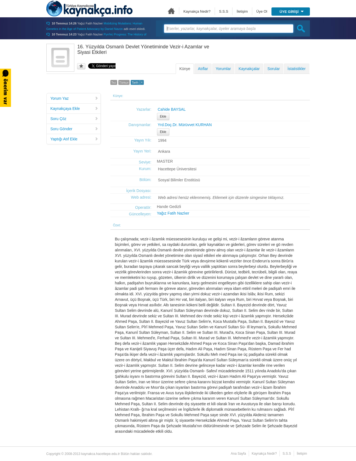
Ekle (163, 116)
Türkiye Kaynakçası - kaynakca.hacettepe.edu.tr (89, 8)
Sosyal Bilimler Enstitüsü (179, 180)
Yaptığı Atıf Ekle (74, 139)
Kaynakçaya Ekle (74, 108)
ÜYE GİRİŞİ (292, 12)
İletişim (242, 11)
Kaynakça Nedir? (197, 11)
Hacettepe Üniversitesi (177, 169)
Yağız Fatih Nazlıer (173, 213)
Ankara (164, 151)
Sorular (273, 68)
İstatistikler (296, 68)
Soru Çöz (74, 118)
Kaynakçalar (249, 68)
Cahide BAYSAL (172, 109)
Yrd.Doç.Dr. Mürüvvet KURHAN (185, 125)
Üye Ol (261, 11)
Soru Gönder (74, 129)
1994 (162, 140)
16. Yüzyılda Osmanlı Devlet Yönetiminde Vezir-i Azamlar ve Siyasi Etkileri (143, 49)
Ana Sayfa (171, 11)
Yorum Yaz (74, 98)
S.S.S (223, 11)
